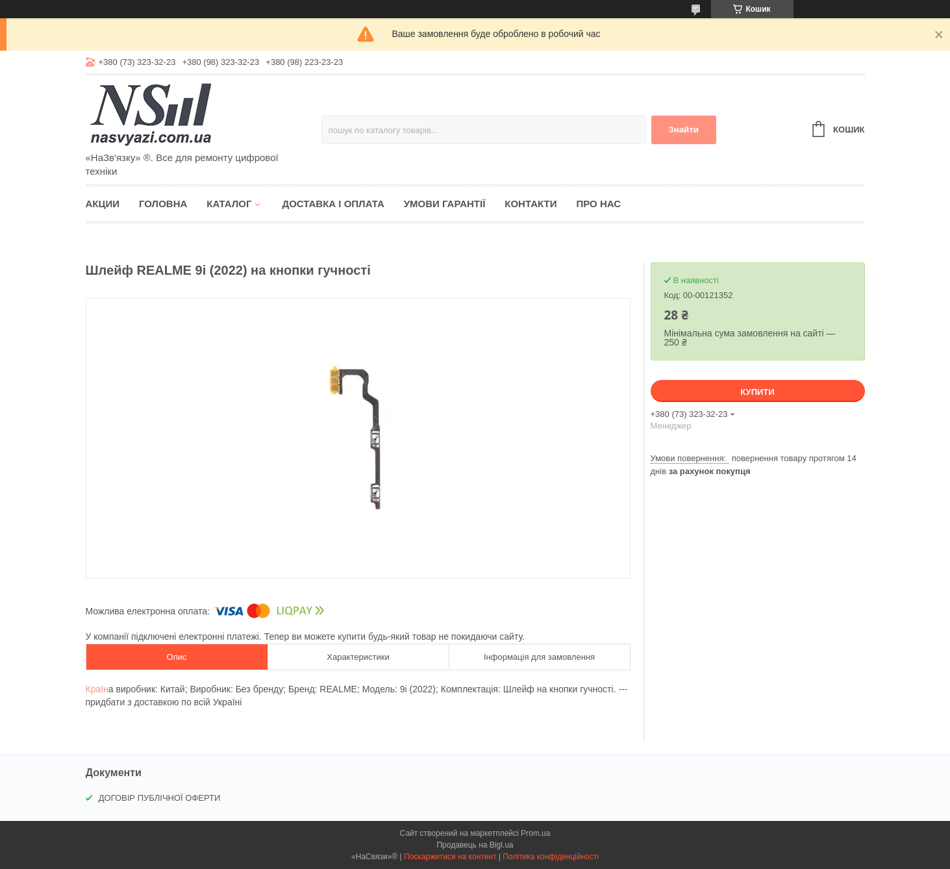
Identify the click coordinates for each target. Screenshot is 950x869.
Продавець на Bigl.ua (474, 845)
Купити (757, 392)
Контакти (530, 203)
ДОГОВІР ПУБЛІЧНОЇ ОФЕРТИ (160, 798)
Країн (97, 689)
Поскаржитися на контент (450, 856)
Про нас (598, 203)
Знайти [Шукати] (683, 129)
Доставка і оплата (333, 203)
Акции (103, 203)
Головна (163, 203)
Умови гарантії (445, 203)
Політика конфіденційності (551, 856)
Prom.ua (535, 833)
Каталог (228, 203)
